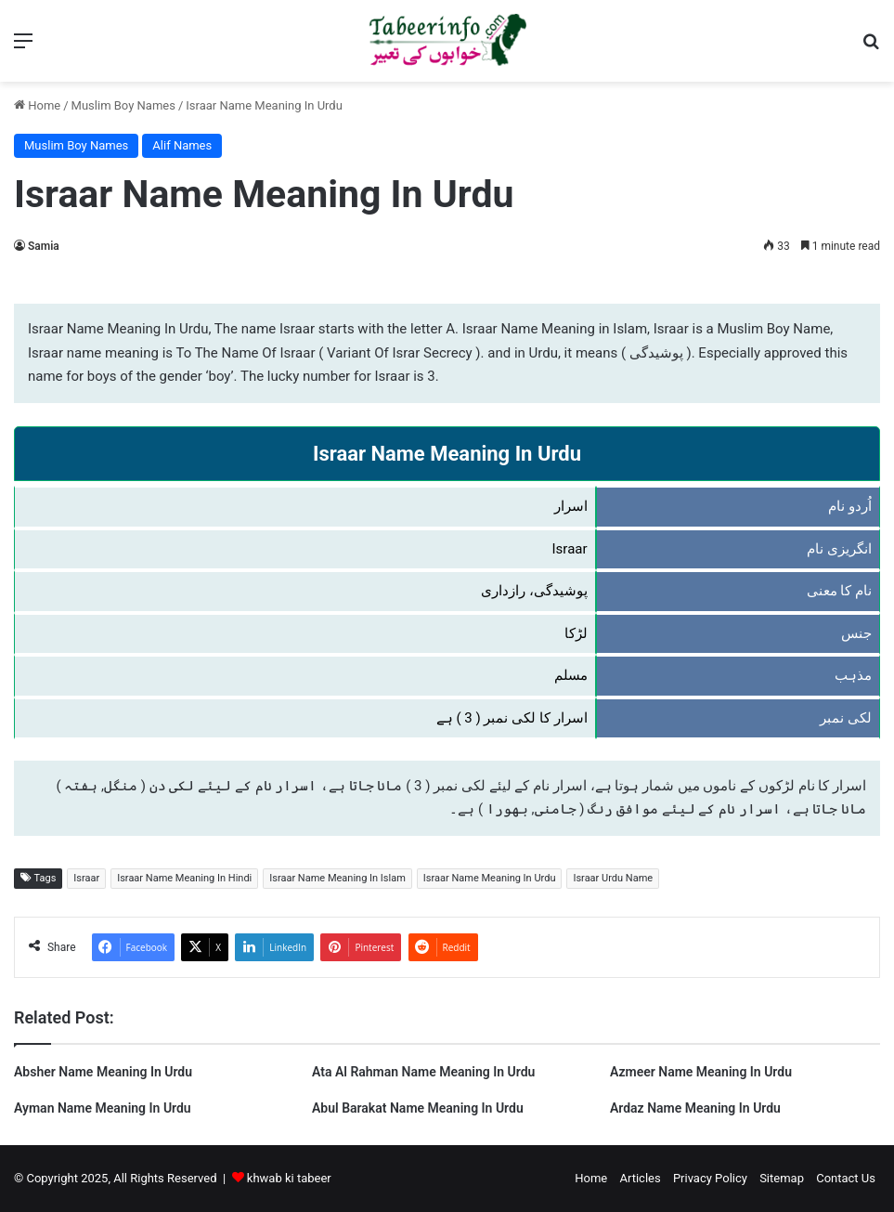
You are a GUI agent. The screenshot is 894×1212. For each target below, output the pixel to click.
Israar (86, 878)
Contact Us (845, 1178)
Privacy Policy (710, 1178)
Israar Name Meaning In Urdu (489, 878)
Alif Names (182, 145)
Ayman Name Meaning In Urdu (102, 1108)
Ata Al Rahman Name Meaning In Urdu (423, 1071)
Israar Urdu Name (613, 878)
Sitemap (781, 1178)
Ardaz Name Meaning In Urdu (695, 1108)
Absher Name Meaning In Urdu (103, 1071)
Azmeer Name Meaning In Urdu (701, 1071)
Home (37, 105)
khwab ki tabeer (289, 1178)
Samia (43, 246)
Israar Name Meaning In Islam (337, 878)
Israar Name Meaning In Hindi (184, 878)
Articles (639, 1178)
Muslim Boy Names (123, 105)
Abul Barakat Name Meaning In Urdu (418, 1108)
